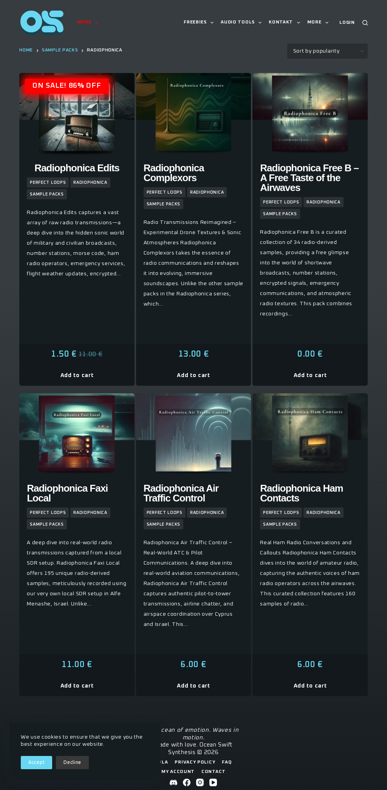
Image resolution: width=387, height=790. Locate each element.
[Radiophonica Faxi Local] (77, 435)
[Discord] (173, 782)
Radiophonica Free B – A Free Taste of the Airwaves (309, 177)
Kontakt (286, 22)
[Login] (347, 23)
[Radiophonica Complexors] (193, 115)
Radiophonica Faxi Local (67, 493)
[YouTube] (213, 782)
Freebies (200, 22)
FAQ (227, 762)
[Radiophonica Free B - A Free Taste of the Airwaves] (310, 115)
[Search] (365, 22)
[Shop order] (327, 51)
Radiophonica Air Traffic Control (181, 493)
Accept (36, 762)
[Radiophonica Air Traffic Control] (193, 435)
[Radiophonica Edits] (77, 115)
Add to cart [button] (77, 375)
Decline (72, 762)
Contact (213, 772)
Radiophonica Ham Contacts (301, 493)
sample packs (46, 194)
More (89, 22)
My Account (178, 772)
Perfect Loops (48, 182)
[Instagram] (200, 782)
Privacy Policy (195, 762)
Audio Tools (243, 22)
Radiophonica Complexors (174, 172)
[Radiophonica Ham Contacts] (310, 435)
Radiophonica (90, 182)
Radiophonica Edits (76, 168)
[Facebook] (186, 782)
